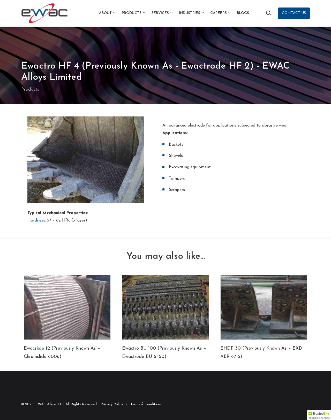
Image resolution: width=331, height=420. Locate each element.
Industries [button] (189, 13)
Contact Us (294, 13)
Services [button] (160, 13)
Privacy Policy (112, 404)
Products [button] (131, 13)
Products (30, 89)
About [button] (105, 13)
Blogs (243, 13)
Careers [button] (218, 13)
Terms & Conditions (146, 404)
